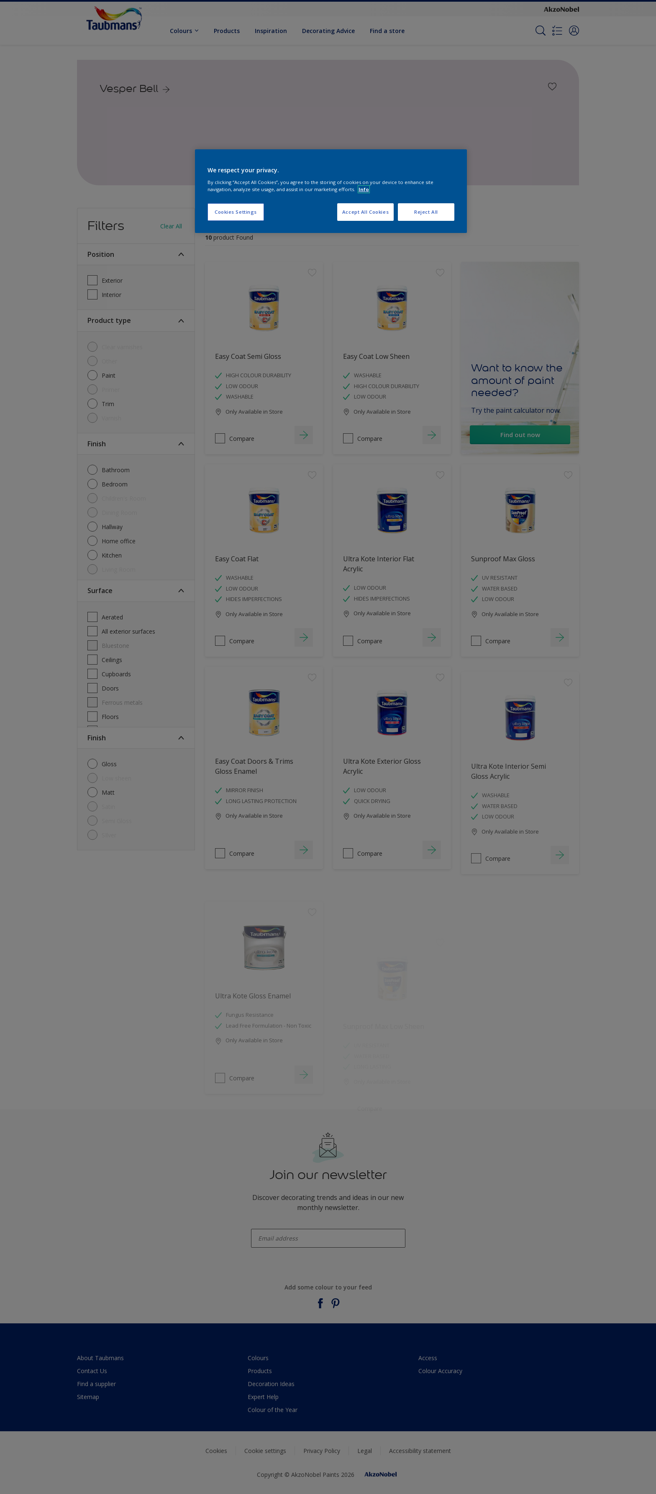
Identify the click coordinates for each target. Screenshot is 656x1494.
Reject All (426, 212)
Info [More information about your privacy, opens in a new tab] (364, 189)
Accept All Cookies (365, 212)
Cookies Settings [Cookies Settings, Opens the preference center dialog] (236, 212)
